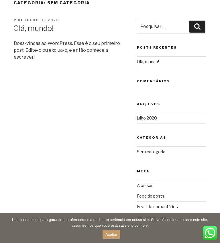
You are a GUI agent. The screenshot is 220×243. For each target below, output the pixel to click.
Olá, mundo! (33, 28)
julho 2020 (147, 117)
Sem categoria (151, 151)
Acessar (145, 185)
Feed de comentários (157, 206)
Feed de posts (150, 196)
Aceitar (111, 234)
